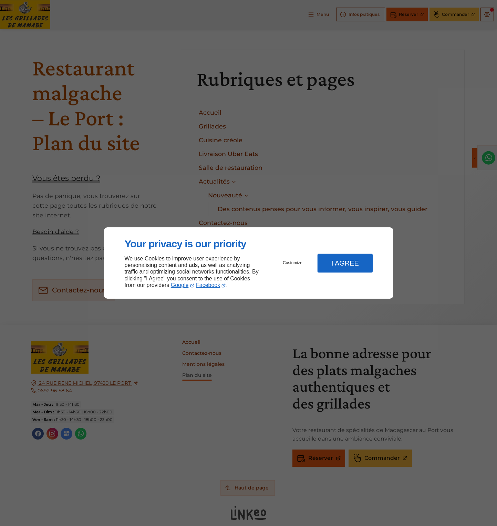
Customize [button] (292, 262)
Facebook (208, 285)
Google (180, 285)
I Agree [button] (345, 263)
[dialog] (248, 263)
